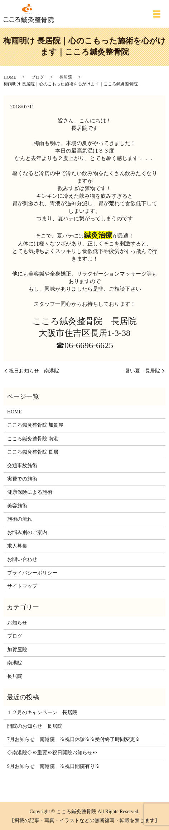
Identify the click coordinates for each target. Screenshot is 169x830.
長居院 (65, 77)
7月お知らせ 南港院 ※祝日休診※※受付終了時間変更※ (73, 739)
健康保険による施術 (29, 492)
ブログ (37, 77)
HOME (10, 77)
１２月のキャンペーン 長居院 (42, 712)
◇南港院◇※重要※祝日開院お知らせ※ (52, 752)
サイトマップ (22, 586)
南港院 (14, 663)
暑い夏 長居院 (142, 371)
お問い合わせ (22, 559)
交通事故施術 (22, 465)
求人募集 (17, 546)
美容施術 (17, 505)
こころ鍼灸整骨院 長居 (33, 452)
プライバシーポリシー (32, 573)
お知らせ (17, 622)
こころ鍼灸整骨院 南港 (33, 438)
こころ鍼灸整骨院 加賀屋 (35, 425)
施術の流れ (19, 519)
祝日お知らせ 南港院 (34, 371)
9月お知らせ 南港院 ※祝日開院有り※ (53, 766)
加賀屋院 (17, 649)
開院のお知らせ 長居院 (34, 726)
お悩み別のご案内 (27, 532)
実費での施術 (22, 479)
